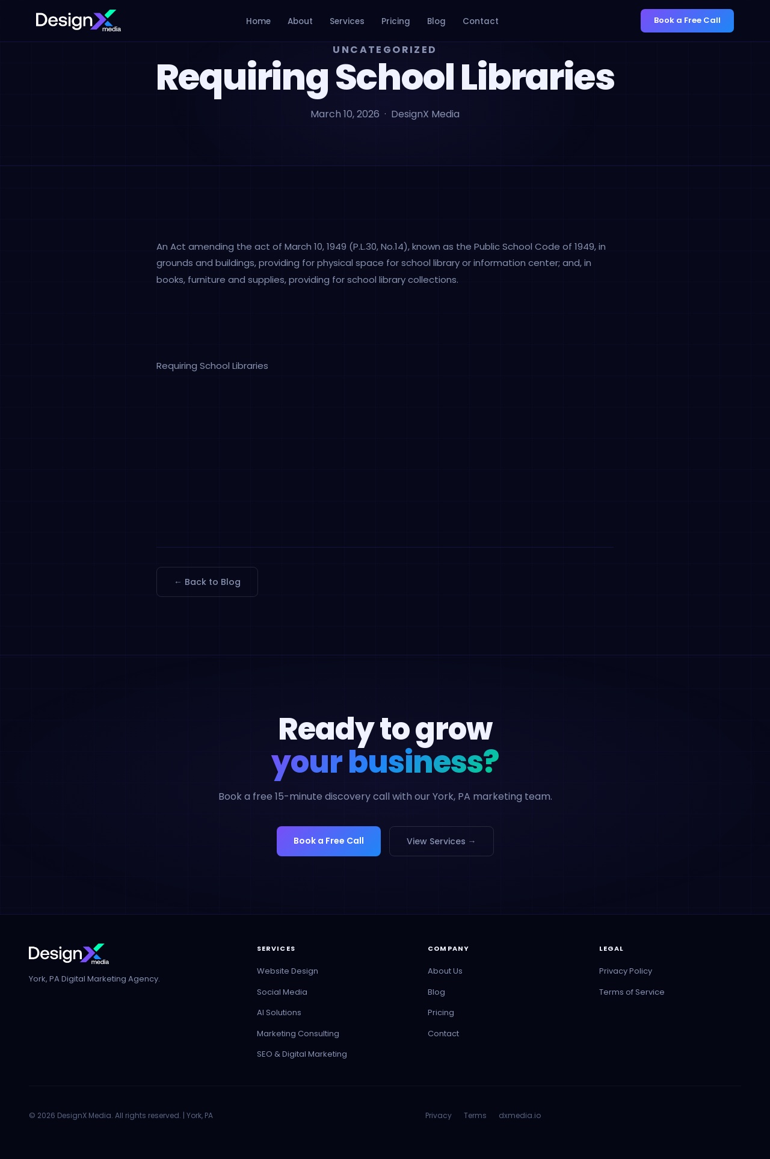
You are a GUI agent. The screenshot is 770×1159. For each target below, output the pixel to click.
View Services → (441, 841)
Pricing (395, 21)
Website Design (287, 971)
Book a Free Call (687, 20)
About (300, 21)
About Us (445, 971)
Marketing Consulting (298, 1033)
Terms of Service (632, 992)
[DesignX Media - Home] (78, 20)
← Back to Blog (207, 582)
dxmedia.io (520, 1115)
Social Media (282, 992)
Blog (436, 21)
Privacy (438, 1115)
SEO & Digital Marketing (302, 1054)
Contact (481, 21)
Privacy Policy (625, 971)
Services (347, 21)
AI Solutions (279, 1012)
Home (258, 21)
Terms (475, 1115)
